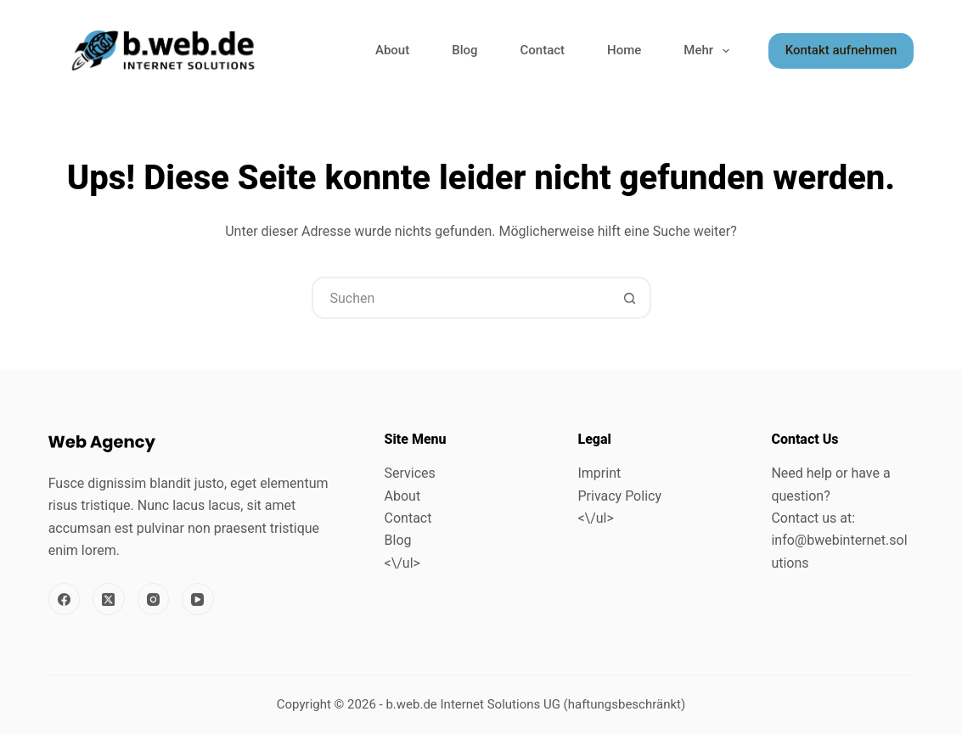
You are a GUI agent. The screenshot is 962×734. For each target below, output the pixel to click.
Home (624, 50)
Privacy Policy (619, 496)
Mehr (710, 51)
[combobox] (461, 298)
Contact (542, 50)
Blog (464, 50)
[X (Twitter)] (109, 599)
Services (410, 473)
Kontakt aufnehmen (841, 50)
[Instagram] (154, 599)
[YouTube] (198, 599)
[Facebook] (64, 599)
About (392, 50)
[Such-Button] (630, 297)
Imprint (599, 473)
